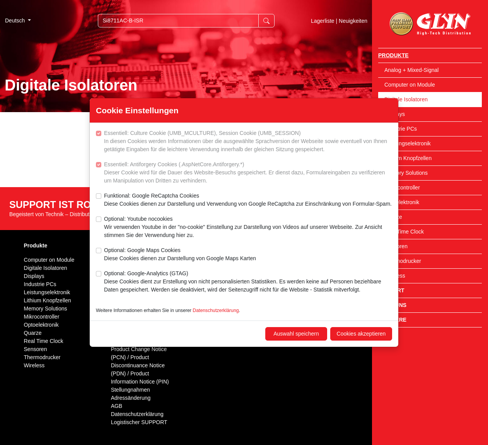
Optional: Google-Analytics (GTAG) (248, 282)
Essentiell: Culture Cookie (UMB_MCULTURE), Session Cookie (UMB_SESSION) (248, 141)
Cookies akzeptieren (361, 334)
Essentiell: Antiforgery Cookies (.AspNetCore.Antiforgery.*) (248, 173)
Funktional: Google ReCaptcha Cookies (248, 200)
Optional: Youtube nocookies (248, 227)
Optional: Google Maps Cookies (180, 255)
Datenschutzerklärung (216, 310)
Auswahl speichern (296, 334)
